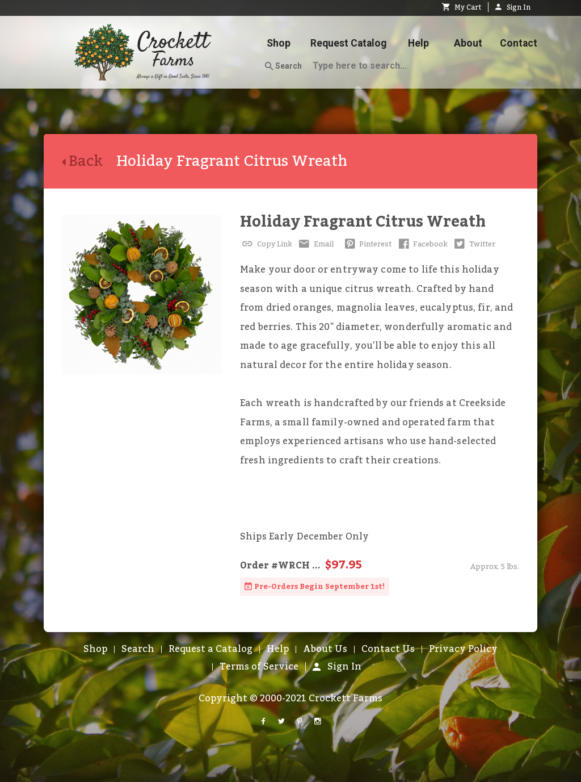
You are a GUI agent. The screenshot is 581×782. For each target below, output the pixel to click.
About (468, 43)
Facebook (422, 244)
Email (315, 244)
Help (418, 43)
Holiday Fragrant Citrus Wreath (363, 222)
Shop (278, 43)
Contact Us (388, 649)
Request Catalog (348, 43)
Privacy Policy (463, 649)
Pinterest (367, 244)
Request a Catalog (210, 649)
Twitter (473, 244)
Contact (518, 43)
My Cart (461, 7)
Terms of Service (259, 667)
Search (283, 66)
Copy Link (266, 244)
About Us (325, 649)
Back (89, 161)
